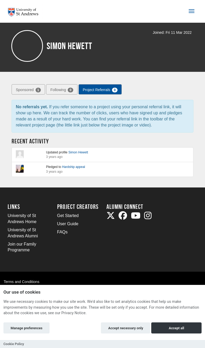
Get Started (68, 215)
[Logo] (25, 12)
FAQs (62, 232)
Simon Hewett (78, 152)
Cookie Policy (13, 344)
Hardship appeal (73, 167)
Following (61, 90)
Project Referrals (100, 90)
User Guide (68, 224)
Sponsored (28, 90)
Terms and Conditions (21, 282)
